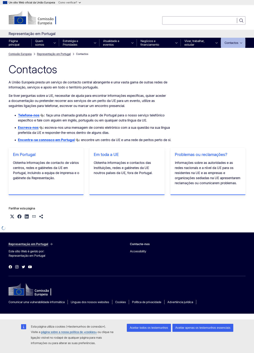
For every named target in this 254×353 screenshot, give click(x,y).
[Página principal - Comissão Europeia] (38, 18)
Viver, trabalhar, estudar (194, 42)
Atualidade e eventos (111, 42)
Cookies (120, 302)
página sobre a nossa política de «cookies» (69, 332)
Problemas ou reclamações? (201, 154)
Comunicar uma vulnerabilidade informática (37, 302)
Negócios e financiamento (149, 42)
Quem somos (39, 42)
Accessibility (138, 251)
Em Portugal (24, 154)
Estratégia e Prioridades (70, 42)
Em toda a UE (106, 154)
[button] (12, 216)
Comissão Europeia (20, 53)
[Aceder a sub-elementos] (56, 43)
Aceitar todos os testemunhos (149, 327)
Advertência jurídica (180, 302)
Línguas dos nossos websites (90, 302)
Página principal (14, 42)
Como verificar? (69, 2)
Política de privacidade (146, 302)
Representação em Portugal (54, 53)
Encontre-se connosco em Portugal (46, 140)
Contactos (231, 43)
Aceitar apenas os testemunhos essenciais (202, 327)
